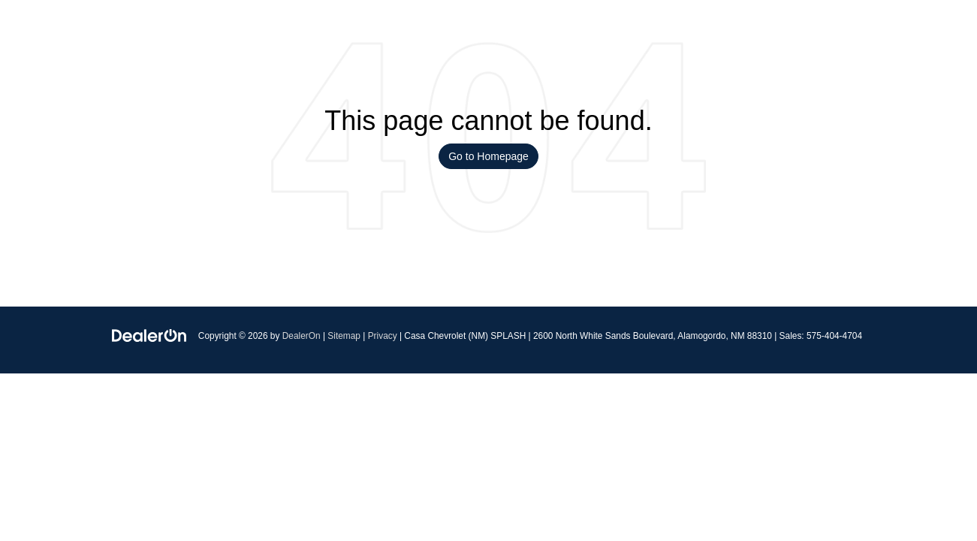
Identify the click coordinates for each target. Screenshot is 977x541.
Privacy (382, 336)
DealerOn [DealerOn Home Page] (301, 336)
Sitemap (343, 336)
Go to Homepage (488, 156)
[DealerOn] (149, 335)
